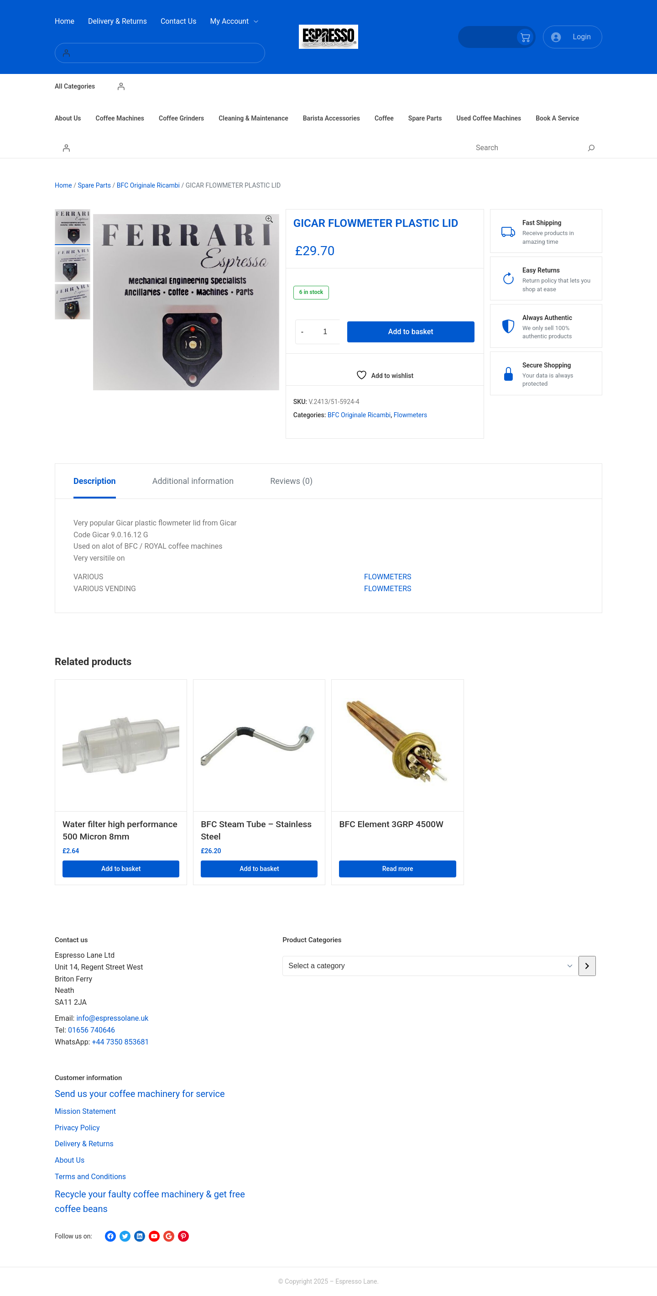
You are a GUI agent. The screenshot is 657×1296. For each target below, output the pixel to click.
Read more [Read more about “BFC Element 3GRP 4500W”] (397, 868)
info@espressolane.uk (112, 1018)
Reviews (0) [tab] (291, 481)
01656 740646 (91, 1030)
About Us (69, 1160)
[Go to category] (587, 966)
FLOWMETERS (387, 576)
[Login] (160, 53)
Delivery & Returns (84, 1143)
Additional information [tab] (193, 481)
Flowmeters (410, 415)
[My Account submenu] (256, 21)
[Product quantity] (325, 332)
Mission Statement (85, 1111)
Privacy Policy (77, 1127)
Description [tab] (94, 481)
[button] (269, 220)
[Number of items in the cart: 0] (497, 37)
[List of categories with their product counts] (430, 966)
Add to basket (410, 331)
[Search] (591, 148)
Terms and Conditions (90, 1176)
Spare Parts (94, 185)
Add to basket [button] (121, 868)
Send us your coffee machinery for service (140, 1093)
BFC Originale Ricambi (148, 185)
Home (63, 185)
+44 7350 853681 (120, 1042)
